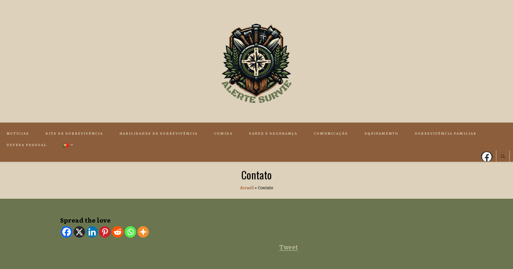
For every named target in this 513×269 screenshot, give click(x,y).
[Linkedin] (92, 232)
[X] (79, 232)
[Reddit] (117, 232)
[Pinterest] (105, 232)
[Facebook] (66, 232)
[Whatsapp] (130, 232)
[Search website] (502, 156)
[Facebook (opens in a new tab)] (487, 156)
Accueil (247, 187)
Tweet (288, 247)
